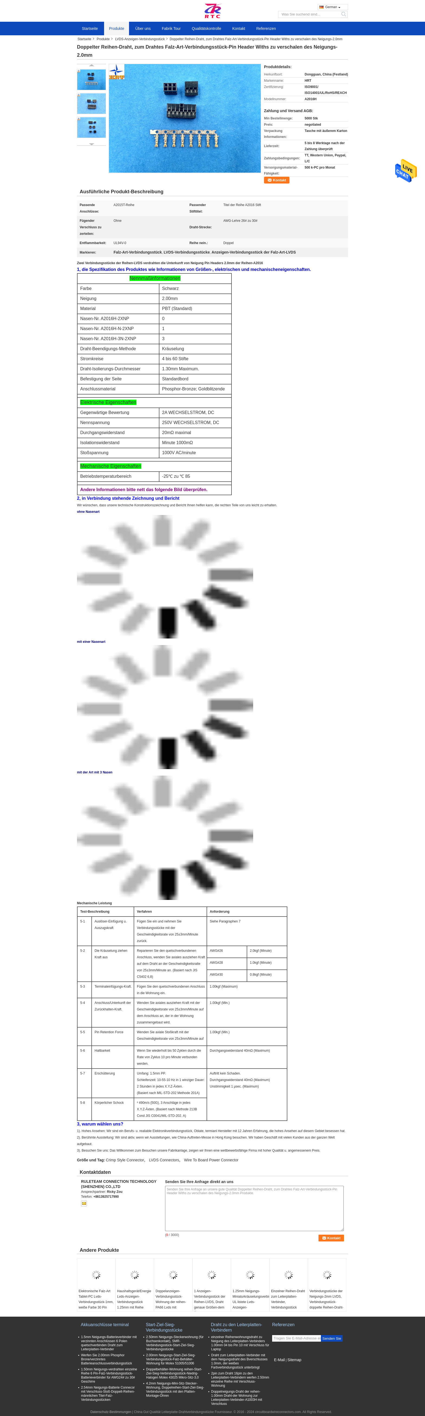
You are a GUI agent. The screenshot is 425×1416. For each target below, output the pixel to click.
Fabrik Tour (171, 28)
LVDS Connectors (164, 1160)
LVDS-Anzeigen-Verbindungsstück (140, 39)
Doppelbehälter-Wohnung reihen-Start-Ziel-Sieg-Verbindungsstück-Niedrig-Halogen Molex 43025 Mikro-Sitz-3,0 (174, 1373)
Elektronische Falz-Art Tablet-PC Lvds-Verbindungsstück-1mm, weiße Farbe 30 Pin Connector (96, 1302)
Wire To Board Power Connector (211, 1160)
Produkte (116, 28)
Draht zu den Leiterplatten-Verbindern (236, 1327)
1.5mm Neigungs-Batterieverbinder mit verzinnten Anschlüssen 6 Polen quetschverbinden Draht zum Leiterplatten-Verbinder (109, 1343)
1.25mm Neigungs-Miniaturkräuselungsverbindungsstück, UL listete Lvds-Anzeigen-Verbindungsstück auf (251, 1302)
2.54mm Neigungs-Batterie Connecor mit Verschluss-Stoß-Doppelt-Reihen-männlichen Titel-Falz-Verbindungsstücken (108, 1394)
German (332, 7)
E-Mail (279, 1360)
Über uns (143, 28)
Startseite (90, 28)
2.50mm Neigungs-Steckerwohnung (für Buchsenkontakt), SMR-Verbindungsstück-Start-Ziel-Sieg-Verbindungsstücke (175, 1343)
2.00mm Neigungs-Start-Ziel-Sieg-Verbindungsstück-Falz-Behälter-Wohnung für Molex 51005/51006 (170, 1359)
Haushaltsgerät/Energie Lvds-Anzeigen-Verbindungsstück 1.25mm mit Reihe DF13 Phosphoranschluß (134, 1304)
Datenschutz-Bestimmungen (110, 1412)
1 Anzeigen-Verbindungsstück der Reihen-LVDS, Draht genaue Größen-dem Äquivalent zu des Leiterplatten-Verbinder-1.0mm (211, 1307)
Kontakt (238, 28)
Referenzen (266, 28)
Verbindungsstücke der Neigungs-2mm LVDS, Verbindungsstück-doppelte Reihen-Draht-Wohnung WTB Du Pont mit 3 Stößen (327, 1304)
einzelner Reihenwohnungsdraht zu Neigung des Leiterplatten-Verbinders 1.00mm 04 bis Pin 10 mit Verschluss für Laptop (240, 1343)
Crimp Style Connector (125, 1160)
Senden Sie (332, 1338)
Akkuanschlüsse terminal (105, 1324)
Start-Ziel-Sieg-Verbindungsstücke (164, 1327)
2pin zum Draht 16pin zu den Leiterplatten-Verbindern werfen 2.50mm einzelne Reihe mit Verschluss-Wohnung (240, 1379)
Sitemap (294, 1360)
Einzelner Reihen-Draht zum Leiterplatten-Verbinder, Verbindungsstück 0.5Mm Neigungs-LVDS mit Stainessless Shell (288, 1304)
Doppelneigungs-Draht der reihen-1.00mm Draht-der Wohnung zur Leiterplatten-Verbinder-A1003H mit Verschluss (236, 1398)
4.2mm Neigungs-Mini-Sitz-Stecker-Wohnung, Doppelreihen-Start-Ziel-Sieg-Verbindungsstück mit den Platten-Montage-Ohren (175, 1390)
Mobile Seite (282, 1366)
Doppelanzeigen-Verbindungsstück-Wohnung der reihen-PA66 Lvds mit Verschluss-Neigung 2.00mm (171, 1304)
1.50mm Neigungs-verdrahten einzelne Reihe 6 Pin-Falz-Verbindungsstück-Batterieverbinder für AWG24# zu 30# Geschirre (109, 1375)
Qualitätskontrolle (206, 28)
